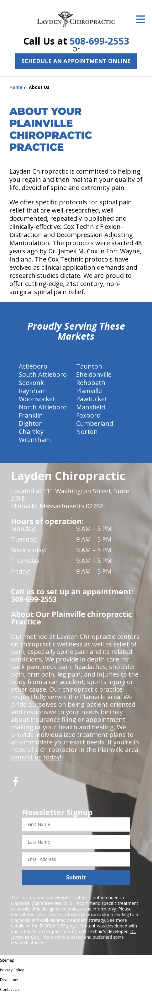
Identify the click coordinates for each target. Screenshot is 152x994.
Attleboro (33, 366)
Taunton (89, 366)
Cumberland (94, 423)
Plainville (89, 390)
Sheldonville (94, 374)
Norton (87, 431)
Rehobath (90, 382)
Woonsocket (37, 399)
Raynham (33, 390)
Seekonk (31, 382)
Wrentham (35, 439)
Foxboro (88, 415)
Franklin (31, 415)
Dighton (31, 423)
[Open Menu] (141, 19)
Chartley (31, 431)
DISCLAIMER (53, 926)
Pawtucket (91, 399)
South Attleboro (43, 374)
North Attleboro (43, 407)
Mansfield (90, 407)
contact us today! (36, 757)
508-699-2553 (99, 41)
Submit (76, 877)
